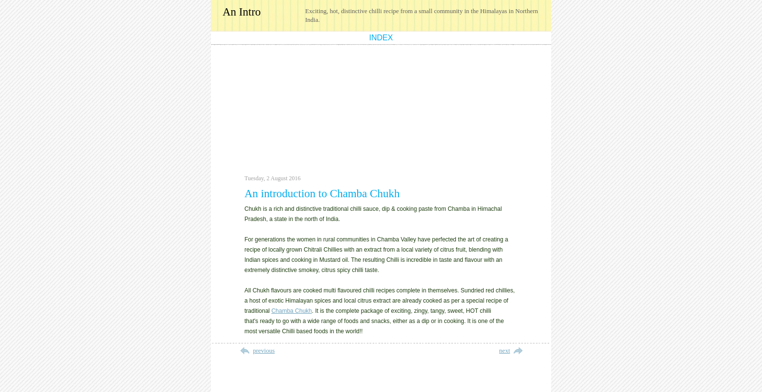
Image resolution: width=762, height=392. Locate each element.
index (381, 38)
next (504, 350)
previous (264, 350)
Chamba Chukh (291, 310)
